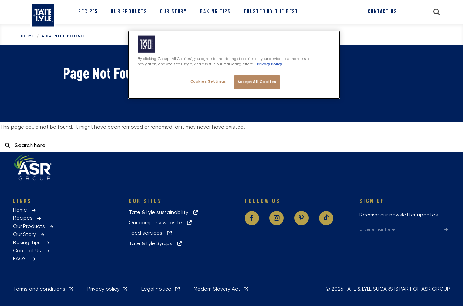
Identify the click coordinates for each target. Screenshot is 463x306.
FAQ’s (24, 259)
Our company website (161, 222)
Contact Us (382, 11)
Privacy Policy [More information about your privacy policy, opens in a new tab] (269, 64)
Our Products (129, 11)
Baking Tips (215, 11)
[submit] (446, 229)
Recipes (88, 11)
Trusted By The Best (270, 11)
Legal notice (161, 289)
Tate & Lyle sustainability (164, 212)
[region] (234, 65)
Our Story (173, 11)
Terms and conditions (43, 289)
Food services (151, 233)
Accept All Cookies (257, 81)
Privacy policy (108, 289)
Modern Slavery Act (221, 289)
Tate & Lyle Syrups (156, 243)
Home (28, 36)
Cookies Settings (208, 81)
